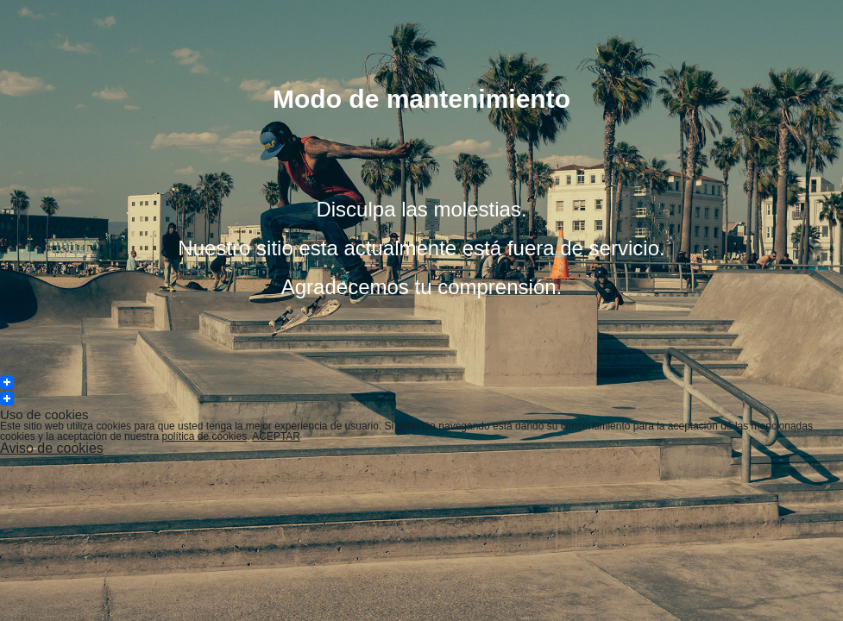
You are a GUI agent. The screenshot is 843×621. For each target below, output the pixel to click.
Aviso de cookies (52, 448)
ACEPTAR (276, 436)
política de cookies (204, 436)
